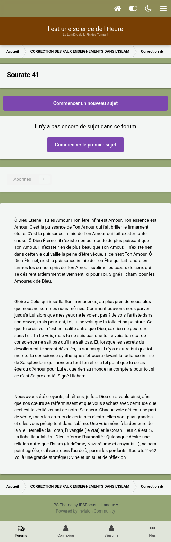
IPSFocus (87, 505)
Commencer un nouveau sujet (85, 103)
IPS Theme (63, 505)
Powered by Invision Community (85, 511)
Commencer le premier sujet (85, 145)
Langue (109, 505)
